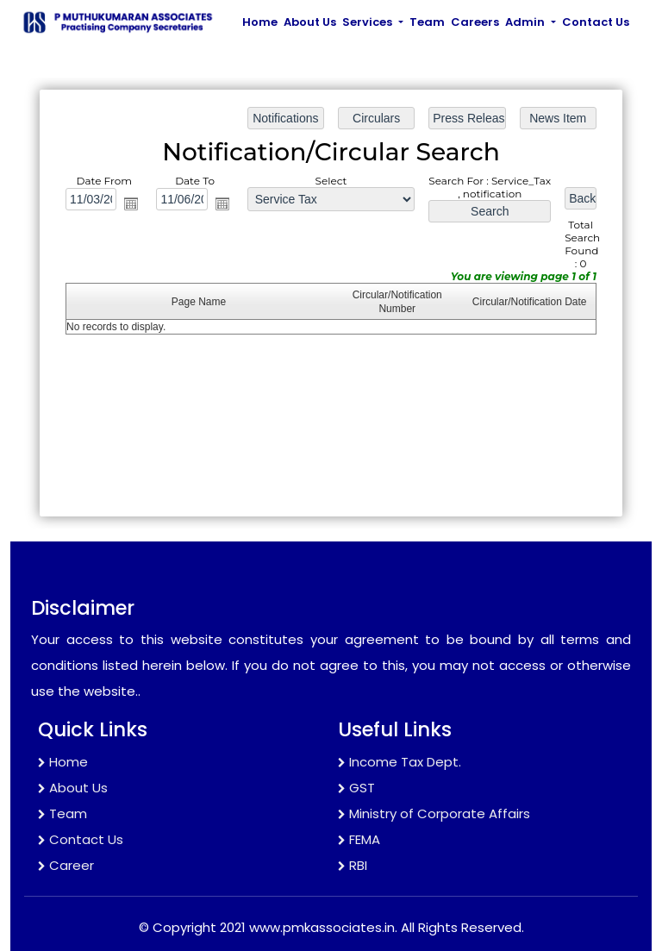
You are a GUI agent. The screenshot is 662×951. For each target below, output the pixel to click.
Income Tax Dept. (399, 762)
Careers (475, 22)
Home (260, 22)
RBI (352, 865)
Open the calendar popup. (132, 204)
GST (356, 788)
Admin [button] (526, 22)
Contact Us (595, 22)
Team (427, 22)
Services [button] (368, 22)
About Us (310, 22)
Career (66, 865)
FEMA (359, 839)
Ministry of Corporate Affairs (434, 813)
